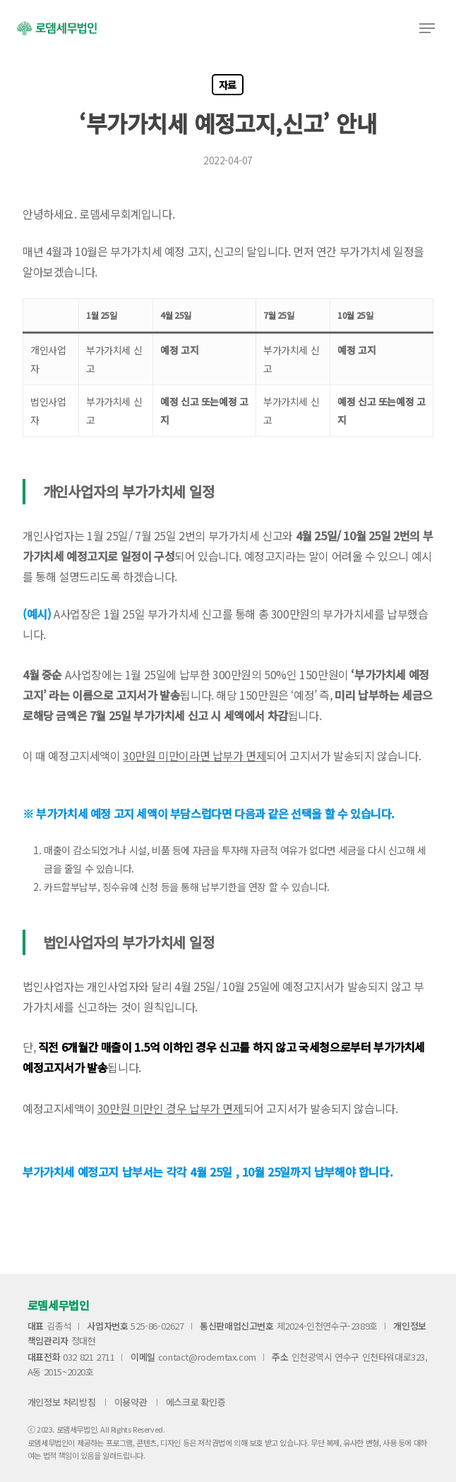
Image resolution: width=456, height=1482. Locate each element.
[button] (427, 28)
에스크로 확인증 (196, 1402)
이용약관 (130, 1402)
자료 (228, 85)
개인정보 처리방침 (61, 1402)
